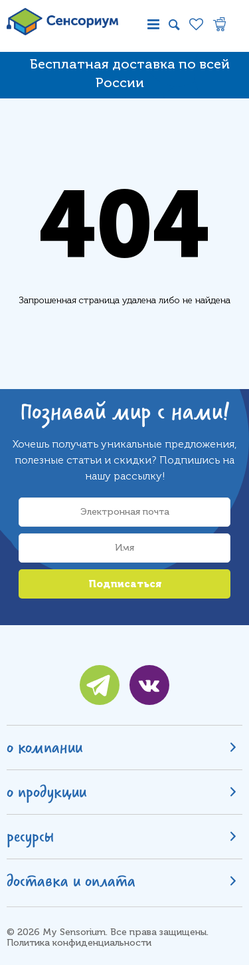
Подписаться (124, 584)
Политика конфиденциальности (79, 943)
